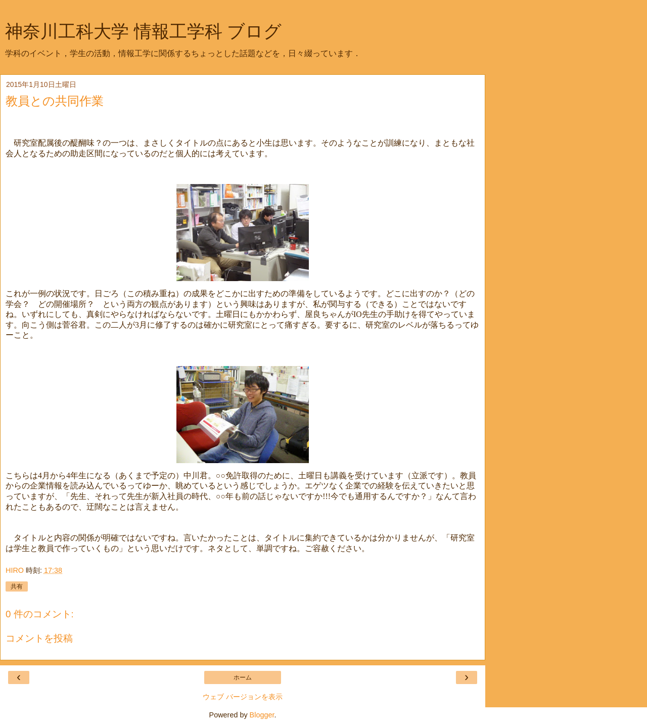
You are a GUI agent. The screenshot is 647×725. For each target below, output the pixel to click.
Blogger (262, 715)
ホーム (243, 677)
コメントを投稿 (39, 638)
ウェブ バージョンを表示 (243, 697)
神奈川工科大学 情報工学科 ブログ (143, 31)
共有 (17, 586)
